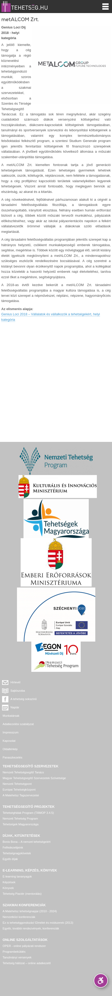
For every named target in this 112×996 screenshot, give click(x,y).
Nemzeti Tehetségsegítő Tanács (23, 772)
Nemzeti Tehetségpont (17, 783)
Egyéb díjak (10, 859)
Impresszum (11, 732)
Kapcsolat (9, 740)
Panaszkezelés (12, 757)
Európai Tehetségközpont (19, 789)
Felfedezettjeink (13, 847)
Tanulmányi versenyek (17, 957)
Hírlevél (15, 682)
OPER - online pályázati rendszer (24, 945)
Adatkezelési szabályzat (18, 724)
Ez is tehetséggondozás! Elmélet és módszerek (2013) (38, 922)
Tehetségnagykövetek (17, 853)
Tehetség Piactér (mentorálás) (22, 893)
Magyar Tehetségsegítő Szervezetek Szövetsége (34, 778)
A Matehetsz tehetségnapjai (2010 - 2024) (30, 911)
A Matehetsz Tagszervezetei (21, 795)
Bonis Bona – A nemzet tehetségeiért (26, 841)
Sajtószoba (17, 690)
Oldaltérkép (10, 749)
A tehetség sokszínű (23, 699)
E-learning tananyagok (17, 876)
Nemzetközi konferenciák (19, 916)
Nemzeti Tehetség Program (20, 818)
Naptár (14, 707)
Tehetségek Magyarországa (20, 824)
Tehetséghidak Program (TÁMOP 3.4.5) (28, 812)
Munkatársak (11, 715)
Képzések (9, 882)
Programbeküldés (14, 951)
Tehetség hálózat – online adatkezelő (27, 963)
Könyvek (8, 888)
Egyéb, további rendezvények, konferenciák (31, 928)
